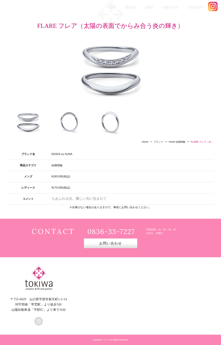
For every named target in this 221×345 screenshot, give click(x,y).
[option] (111, 69)
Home (145, 141)
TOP (112, 6)
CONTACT (195, 6)
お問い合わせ (110, 243)
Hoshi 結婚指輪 (177, 141)
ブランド (158, 141)
